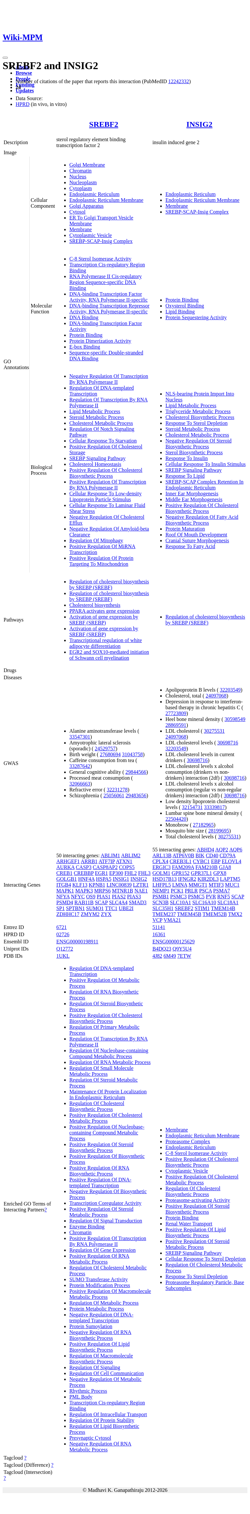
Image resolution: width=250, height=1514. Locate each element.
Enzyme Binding (86, 1226)
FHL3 (144, 873)
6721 (61, 927)
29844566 (135, 772)
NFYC (78, 896)
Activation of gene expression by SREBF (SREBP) (103, 619)
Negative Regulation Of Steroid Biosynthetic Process (198, 443)
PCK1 (177, 890)
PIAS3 (134, 896)
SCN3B (160, 902)
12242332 (178, 81)
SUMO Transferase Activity (98, 1279)
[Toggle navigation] (5, 58)
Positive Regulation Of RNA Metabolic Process (99, 1259)
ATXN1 (124, 861)
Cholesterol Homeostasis (95, 464)
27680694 (110, 754)
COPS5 (126, 867)
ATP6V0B (183, 855)
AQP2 (221, 849)
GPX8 (219, 873)
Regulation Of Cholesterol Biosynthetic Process (96, 1106)
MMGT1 (197, 885)
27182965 (203, 825)
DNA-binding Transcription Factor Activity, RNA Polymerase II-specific (108, 297)
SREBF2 (103, 124)
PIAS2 (119, 896)
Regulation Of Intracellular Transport (108, 1414)
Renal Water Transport (188, 1223)
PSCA (205, 890)
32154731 (192, 807)
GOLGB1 (66, 879)
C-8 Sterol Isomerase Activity (100, 259)
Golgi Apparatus (86, 206)
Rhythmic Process (88, 1391)
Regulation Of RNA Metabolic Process (110, 1062)
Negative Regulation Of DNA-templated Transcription (101, 1317)
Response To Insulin (186, 458)
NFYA (63, 896)
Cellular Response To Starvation (103, 440)
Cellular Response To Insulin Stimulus (205, 464)
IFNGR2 (187, 879)
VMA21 (172, 920)
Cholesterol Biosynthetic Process (199, 417)
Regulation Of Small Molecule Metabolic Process (101, 1071)
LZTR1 (140, 885)
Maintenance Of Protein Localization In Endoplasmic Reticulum (108, 1094)
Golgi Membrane (87, 165)
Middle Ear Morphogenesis (193, 499)
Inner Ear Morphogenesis (191, 493)
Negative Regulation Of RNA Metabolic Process (100, 1446)
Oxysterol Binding (184, 305)
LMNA (179, 885)
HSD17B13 (164, 879)
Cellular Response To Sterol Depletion (205, 1259)
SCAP (101, 902)
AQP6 (235, 849)
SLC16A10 (204, 902)
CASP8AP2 (105, 867)
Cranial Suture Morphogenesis (197, 540)
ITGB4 (63, 885)
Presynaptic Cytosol (90, 1438)
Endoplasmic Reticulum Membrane (106, 200)
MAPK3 (84, 890)
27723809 (175, 713)
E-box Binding (84, 347)
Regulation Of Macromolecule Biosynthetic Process (101, 1358)
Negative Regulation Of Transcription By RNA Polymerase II (108, 379)
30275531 (214, 731)
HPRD (23, 104)
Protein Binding (86, 335)
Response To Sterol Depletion (196, 423)
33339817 (214, 807)
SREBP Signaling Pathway (97, 458)
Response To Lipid (184, 476)
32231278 (117, 789)
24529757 (105, 748)
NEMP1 (160, 890)
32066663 (79, 784)
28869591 (175, 725)
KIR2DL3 (208, 879)
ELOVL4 (231, 861)
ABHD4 (205, 849)
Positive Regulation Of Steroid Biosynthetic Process (101, 1147)
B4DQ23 (161, 949)
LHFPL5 (161, 885)
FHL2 (130, 873)
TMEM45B (189, 914)
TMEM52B (214, 914)
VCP (157, 920)
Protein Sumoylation (90, 1326)
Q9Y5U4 (182, 949)
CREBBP (84, 873)
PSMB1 (160, 896)
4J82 (157, 956)
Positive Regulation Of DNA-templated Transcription (100, 1182)
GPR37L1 (201, 873)
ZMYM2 (90, 914)
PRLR (191, 890)
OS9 (90, 896)
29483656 (136, 795)
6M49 (169, 956)
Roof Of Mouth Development (196, 534)
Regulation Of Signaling (94, 1367)
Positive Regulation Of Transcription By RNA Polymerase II (107, 484)
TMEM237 (164, 914)
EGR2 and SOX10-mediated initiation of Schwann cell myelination (109, 655)
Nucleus (77, 176)
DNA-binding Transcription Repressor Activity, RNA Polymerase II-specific (109, 308)
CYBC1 (201, 861)
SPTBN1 (75, 908)
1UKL (63, 956)
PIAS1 (104, 896)
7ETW (184, 956)
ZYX (106, 914)
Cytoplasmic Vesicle (90, 235)
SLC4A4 (118, 902)
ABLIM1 (110, 855)
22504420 (175, 819)
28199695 (218, 830)
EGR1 (101, 873)
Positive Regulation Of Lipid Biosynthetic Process (99, 1347)
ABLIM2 (131, 855)
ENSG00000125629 (173, 941)
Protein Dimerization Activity (100, 341)
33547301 (79, 737)
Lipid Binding (180, 311)
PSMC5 (196, 896)
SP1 (60, 908)
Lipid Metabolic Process (94, 411)
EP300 (116, 873)
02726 (62, 934)
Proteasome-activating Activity (197, 1200)
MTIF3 (216, 885)
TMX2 (235, 914)
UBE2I (126, 908)
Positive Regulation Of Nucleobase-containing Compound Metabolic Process (107, 1132)
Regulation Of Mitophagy (96, 540)
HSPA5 (103, 879)
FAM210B (206, 867)
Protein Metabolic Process (96, 1309)
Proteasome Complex (187, 1141)
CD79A (227, 855)
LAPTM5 (230, 879)
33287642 (79, 766)
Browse (24, 73)
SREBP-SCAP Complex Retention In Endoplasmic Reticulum (204, 484)
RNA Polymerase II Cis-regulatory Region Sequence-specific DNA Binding (105, 282)
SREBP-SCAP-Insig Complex (100, 241)
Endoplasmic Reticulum (94, 194)
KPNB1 (97, 885)
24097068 (216, 695)
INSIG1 (121, 879)
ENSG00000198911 (77, 941)
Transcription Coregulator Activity (105, 1203)
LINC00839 (119, 885)
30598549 (235, 719)
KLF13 (79, 885)
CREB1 (64, 873)
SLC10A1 (180, 902)
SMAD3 (137, 902)
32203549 (230, 690)
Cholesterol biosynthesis (94, 605)
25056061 (114, 795)
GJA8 (225, 867)
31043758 (132, 754)
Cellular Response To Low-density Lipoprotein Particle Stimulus (105, 496)
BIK (200, 855)
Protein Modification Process (99, 1285)
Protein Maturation (185, 529)
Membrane (80, 229)
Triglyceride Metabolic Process (197, 411)
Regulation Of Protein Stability (101, 1420)
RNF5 (223, 896)
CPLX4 (160, 861)
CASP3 (83, 867)
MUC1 (232, 885)
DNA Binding (83, 317)
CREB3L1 (181, 861)
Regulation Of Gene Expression (102, 1250)
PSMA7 (221, 890)
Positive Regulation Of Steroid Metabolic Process (101, 1212)
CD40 (212, 855)
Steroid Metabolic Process (96, 417)
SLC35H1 (163, 908)
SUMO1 (95, 908)
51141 (158, 927)
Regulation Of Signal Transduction (105, 1220)
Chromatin (80, 170)
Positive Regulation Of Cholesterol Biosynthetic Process (105, 473)
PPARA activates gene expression (104, 611)
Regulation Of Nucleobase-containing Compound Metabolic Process (108, 1053)
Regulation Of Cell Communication (106, 1373)
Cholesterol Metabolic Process (101, 423)
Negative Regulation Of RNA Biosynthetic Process (100, 1335)
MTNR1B (122, 890)
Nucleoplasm (83, 182)
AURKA (65, 867)
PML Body (80, 1397)
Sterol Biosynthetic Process (194, 452)
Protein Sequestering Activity (196, 317)
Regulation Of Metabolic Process (104, 1303)
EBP (215, 861)
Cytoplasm (80, 188)
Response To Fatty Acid (190, 546)
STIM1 (202, 908)
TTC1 (111, 908)
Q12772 (64, 949)
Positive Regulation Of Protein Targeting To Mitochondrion (101, 561)
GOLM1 (161, 873)
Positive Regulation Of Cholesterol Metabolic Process (105, 1118)
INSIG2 (200, 124)
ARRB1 (89, 861)
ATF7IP (107, 861)
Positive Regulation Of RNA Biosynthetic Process (99, 1171)
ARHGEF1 (68, 861)
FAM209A (183, 867)
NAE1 (141, 890)
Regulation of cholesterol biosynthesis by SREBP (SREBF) (109, 584)
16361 (158, 934)
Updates (25, 90)
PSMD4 (64, 902)
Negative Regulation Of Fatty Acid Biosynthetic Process (201, 520)
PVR (211, 896)
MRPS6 (102, 890)
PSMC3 (178, 896)
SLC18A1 (228, 902)
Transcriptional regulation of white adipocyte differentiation (105, 643)
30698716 (227, 742)
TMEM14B (223, 908)
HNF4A (86, 879)
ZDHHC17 (67, 914)
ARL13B (162, 855)
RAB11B (83, 902)
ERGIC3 (161, 867)
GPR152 (180, 873)
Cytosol (77, 212)
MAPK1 (65, 890)
